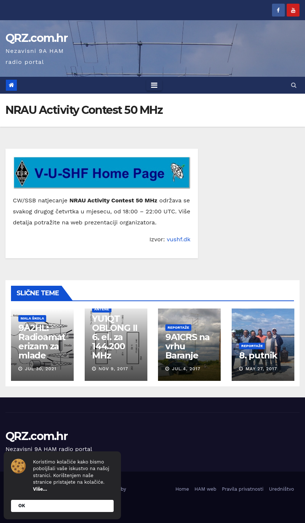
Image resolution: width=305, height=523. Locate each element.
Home (182, 489)
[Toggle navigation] (154, 85)
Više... (40, 489)
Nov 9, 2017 (113, 368)
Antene (101, 309)
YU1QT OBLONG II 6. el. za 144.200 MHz (114, 337)
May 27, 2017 (261, 368)
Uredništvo (281, 489)
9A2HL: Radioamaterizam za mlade (41, 341)
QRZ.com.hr (36, 38)
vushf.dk (179, 239)
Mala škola (32, 318)
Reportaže (178, 327)
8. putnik (258, 355)
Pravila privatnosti (243, 489)
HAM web (206, 489)
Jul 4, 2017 (186, 368)
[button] (294, 85)
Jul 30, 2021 (40, 368)
